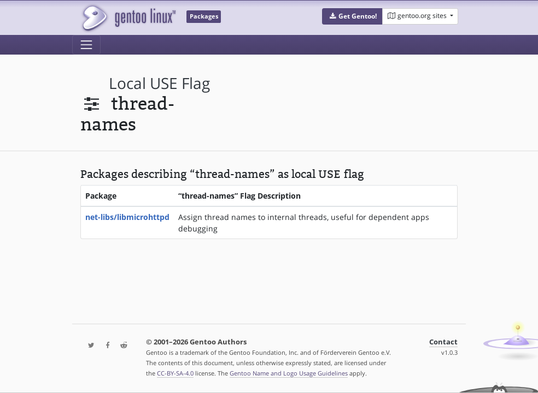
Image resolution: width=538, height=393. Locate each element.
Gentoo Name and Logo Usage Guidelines (289, 373)
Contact (443, 342)
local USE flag (159, 83)
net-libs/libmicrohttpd (127, 217)
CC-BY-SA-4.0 (175, 373)
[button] (352, 16)
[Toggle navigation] (86, 45)
